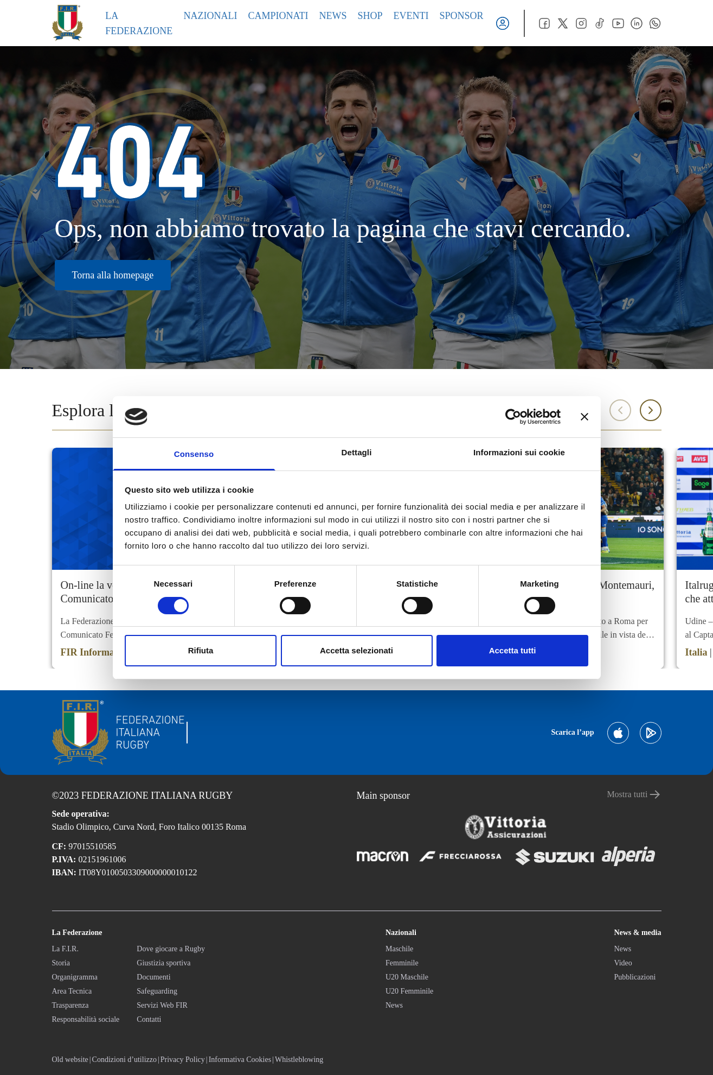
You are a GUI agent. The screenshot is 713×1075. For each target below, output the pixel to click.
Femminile (402, 963)
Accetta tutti (512, 650)
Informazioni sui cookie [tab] (519, 452)
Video (623, 963)
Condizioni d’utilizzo (124, 1059)
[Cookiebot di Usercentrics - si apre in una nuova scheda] (513, 417)
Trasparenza (70, 1005)
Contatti (149, 1019)
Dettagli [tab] (357, 452)
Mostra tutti (634, 794)
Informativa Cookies (240, 1059)
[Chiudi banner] (584, 417)
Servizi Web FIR (162, 1005)
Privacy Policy (182, 1059)
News (394, 1005)
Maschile (399, 949)
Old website (70, 1059)
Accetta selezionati (356, 650)
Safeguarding (157, 991)
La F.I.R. (65, 949)
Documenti (153, 977)
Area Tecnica (72, 991)
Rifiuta (201, 650)
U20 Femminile (409, 991)
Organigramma (75, 977)
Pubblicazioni (635, 977)
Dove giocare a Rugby (171, 949)
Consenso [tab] (194, 454)
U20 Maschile (407, 977)
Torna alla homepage (113, 275)
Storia (61, 963)
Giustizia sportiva (163, 963)
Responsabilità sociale (86, 1019)
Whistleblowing (299, 1059)
